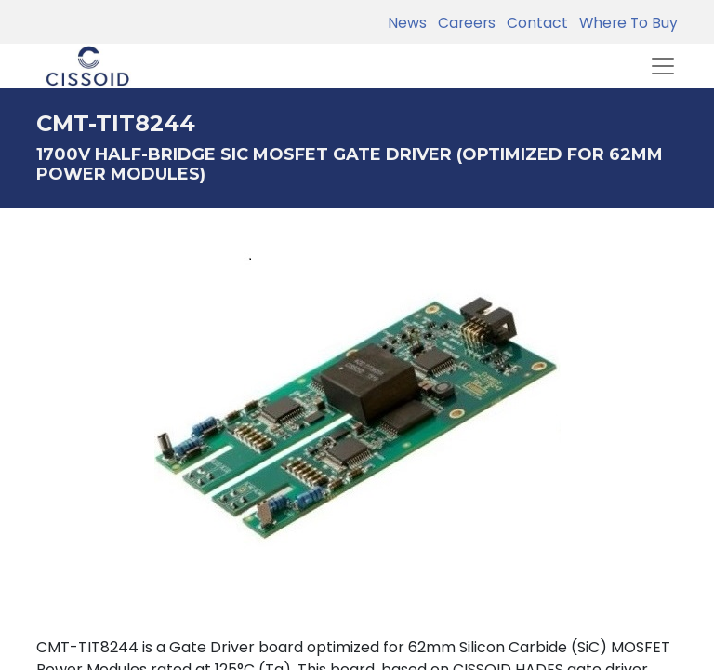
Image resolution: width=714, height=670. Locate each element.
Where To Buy (625, 23)
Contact (533, 23)
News (407, 23)
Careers (463, 23)
